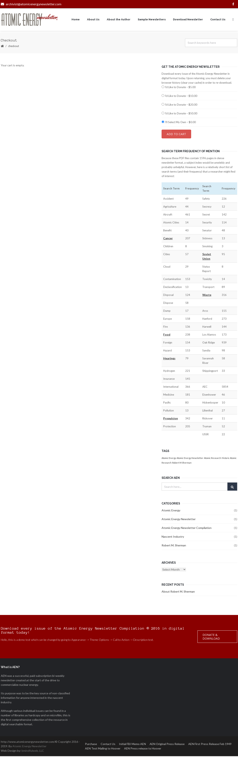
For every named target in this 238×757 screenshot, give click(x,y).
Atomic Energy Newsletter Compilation (187, 528)
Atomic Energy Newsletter (179, 520)
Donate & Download (211, 637)
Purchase (91, 744)
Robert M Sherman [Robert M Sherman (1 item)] (182, 463)
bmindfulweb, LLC (33, 751)
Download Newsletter (188, 19)
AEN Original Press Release (167, 744)
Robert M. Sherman (174, 546)
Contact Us (217, 19)
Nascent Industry (173, 537)
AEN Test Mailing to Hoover (102, 749)
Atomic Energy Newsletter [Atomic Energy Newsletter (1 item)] (190, 458)
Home (76, 19)
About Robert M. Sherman (178, 592)
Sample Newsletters (152, 19)
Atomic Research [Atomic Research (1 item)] (212, 458)
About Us (93, 19)
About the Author (118, 19)
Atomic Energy (171, 511)
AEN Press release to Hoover (142, 749)
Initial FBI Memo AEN (132, 744)
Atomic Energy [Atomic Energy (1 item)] (169, 458)
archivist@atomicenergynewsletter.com (31, 4)
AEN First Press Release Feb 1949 (209, 744)
